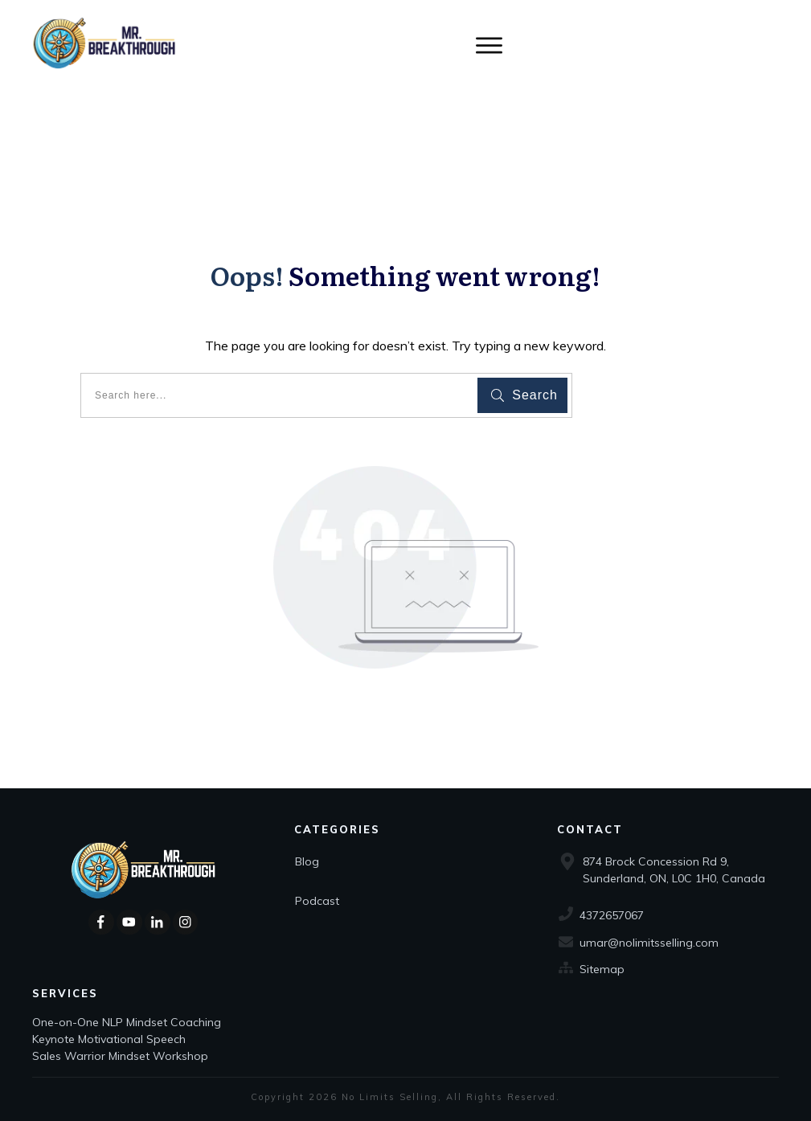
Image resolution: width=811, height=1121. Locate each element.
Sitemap (602, 969)
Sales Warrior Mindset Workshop (120, 1056)
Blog (307, 861)
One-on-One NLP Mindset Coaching (128, 1022)
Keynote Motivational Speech (110, 1039)
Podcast (317, 901)
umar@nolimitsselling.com (649, 942)
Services (65, 993)
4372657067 (612, 915)
